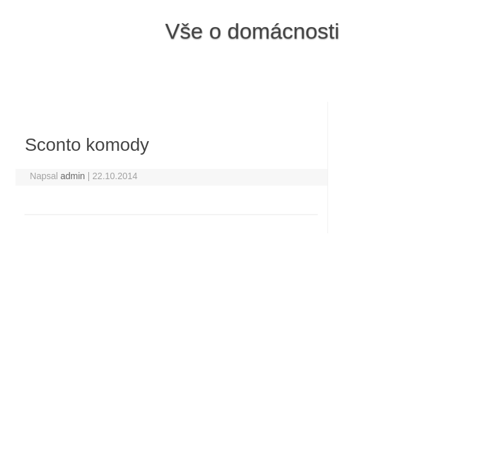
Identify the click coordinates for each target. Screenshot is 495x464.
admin (73, 176)
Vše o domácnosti (252, 31)
